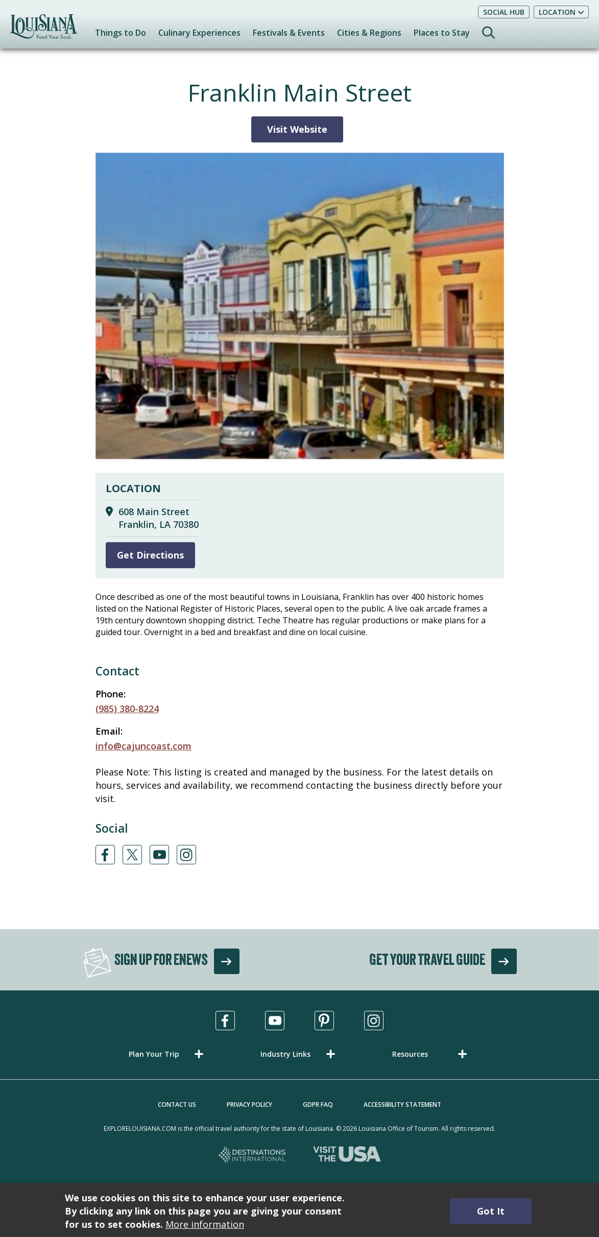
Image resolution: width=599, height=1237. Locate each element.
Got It (491, 1211)
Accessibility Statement (402, 1104)
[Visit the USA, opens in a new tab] (347, 1155)
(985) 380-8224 (127, 708)
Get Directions (150, 555)
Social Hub (503, 12)
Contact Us (177, 1104)
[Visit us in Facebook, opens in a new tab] (225, 1020)
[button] (168, 1054)
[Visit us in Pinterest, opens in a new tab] (324, 1020)
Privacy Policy (249, 1104)
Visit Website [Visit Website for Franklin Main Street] (297, 129)
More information (204, 1224)
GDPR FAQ (318, 1104)
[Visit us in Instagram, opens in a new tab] (374, 1020)
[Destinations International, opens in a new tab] (252, 1155)
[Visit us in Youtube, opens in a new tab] (274, 1020)
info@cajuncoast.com (143, 746)
